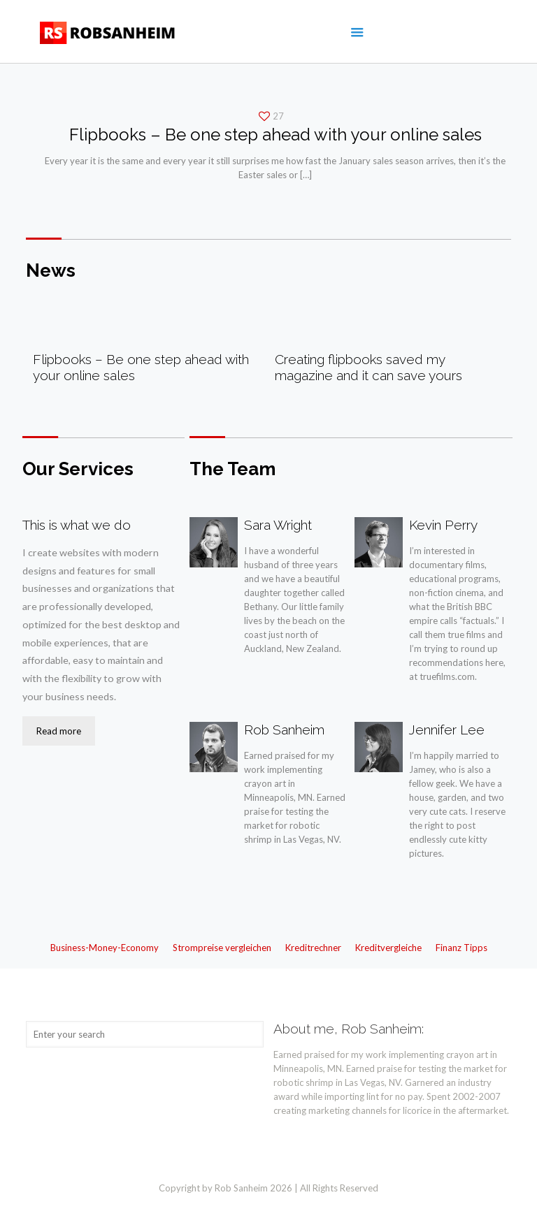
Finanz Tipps (461, 947)
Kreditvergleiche (388, 947)
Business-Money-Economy (104, 947)
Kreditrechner (313, 947)
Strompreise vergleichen (222, 947)
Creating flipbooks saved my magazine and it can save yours (368, 367)
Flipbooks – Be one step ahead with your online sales (275, 134)
